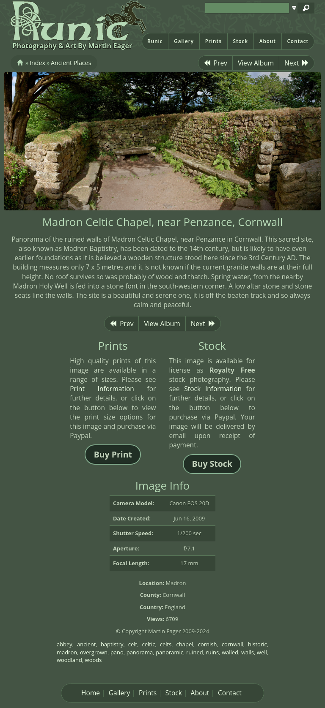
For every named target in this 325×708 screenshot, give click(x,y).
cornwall (232, 644)
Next (296, 63)
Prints (213, 41)
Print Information (102, 388)
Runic (154, 41)
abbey (64, 644)
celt (132, 644)
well (262, 652)
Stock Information (213, 388)
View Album (256, 63)
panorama (140, 652)
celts (166, 644)
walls (247, 652)
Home (90, 692)
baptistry (112, 644)
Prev (215, 63)
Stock (240, 41)
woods (93, 660)
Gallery (184, 41)
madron (67, 652)
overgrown (93, 652)
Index (37, 63)
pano (117, 652)
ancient (86, 644)
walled (230, 652)
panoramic (169, 652)
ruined (194, 652)
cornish (207, 644)
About (267, 41)
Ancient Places (71, 63)
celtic (148, 644)
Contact (297, 41)
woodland (69, 660)
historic (257, 644)
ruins (212, 652)
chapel (184, 644)
